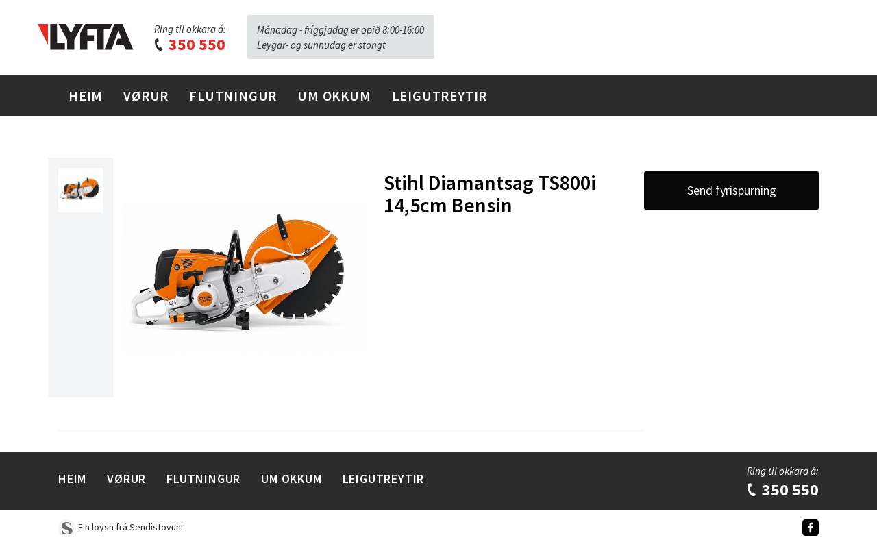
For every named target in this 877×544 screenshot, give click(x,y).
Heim (86, 95)
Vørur (146, 95)
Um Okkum (334, 95)
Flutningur (233, 95)
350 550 (189, 44)
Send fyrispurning (731, 190)
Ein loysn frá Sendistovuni (120, 527)
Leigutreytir (440, 95)
